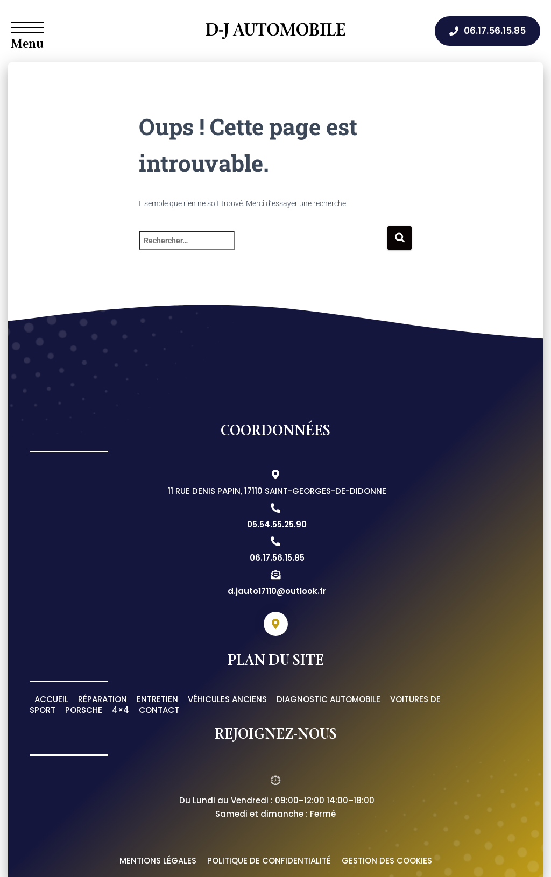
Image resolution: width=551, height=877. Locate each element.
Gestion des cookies (387, 860)
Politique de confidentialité (269, 860)
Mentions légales (157, 860)
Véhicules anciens (227, 699)
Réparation (102, 699)
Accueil (51, 699)
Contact (159, 710)
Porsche (83, 710)
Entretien (157, 699)
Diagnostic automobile (328, 699)
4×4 (120, 710)
